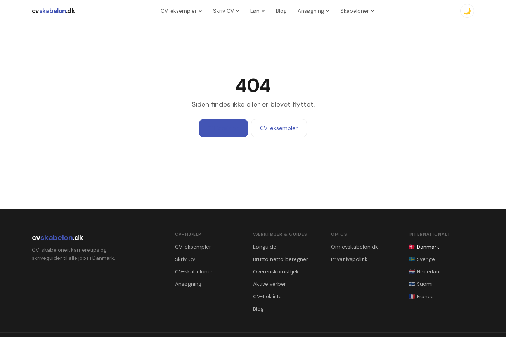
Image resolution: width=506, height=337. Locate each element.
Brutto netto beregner (280, 259)
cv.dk (53, 11)
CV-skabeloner (194, 271)
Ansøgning (313, 10)
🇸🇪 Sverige (422, 259)
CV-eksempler (181, 10)
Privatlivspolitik (349, 259)
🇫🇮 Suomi (421, 284)
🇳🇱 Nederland (426, 271)
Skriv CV (226, 10)
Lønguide (264, 247)
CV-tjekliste (267, 296)
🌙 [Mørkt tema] (467, 11)
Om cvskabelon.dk (354, 247)
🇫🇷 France (421, 296)
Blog (281, 10)
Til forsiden (223, 127)
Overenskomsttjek (276, 271)
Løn (257, 10)
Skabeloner (357, 10)
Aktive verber (269, 284)
